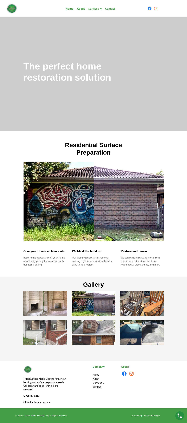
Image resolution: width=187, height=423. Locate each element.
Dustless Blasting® (151, 415)
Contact (110, 8)
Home (69, 8)
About (81, 8)
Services (93, 8)
